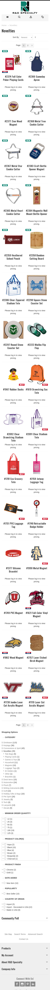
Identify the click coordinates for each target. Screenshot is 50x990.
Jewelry (7, 799)
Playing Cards (11, 757)
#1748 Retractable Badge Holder (36, 525)
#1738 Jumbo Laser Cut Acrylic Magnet (13, 703)
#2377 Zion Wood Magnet (13, 122)
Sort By (16, 37)
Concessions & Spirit (12, 748)
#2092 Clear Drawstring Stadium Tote (13, 437)
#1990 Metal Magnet (36, 568)
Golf (5, 791)
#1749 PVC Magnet (13, 613)
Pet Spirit (7, 797)
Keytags (7, 745)
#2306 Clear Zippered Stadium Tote (13, 301)
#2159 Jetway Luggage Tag (37, 480)
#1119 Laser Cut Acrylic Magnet (37, 703)
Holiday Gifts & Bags (12, 794)
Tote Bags (9, 754)
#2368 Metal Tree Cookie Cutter (37, 122)
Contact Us (23, 939)
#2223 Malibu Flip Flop (37, 346)
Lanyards (7, 805)
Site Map (8, 934)
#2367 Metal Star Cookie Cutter (13, 167)
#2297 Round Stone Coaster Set (13, 346)
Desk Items (8, 779)
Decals (6, 808)
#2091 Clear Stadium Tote (36, 435)
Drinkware (8, 742)
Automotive (8, 782)
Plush (6, 785)
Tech (6, 802)
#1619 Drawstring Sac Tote (37, 390)
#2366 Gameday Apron (37, 78)
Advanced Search (35, 934)
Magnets (8, 765)
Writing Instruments (12, 788)
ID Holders (9, 771)
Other (7, 774)
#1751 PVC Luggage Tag (13, 525)
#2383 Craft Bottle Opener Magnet (36, 167)
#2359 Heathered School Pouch (13, 256)
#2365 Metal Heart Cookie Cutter (13, 212)
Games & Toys (11, 760)
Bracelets (9, 777)
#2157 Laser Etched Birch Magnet (37, 659)
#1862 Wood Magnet (13, 657)
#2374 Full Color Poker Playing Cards (13, 78)
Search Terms (20, 934)
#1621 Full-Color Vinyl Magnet (37, 614)
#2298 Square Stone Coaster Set (36, 301)
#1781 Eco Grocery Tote (13, 480)
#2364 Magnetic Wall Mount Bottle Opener (36, 212)
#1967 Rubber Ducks (13, 389)
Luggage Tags (11, 768)
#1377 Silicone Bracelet (13, 569)
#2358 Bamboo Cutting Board (36, 256)
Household (9, 762)
